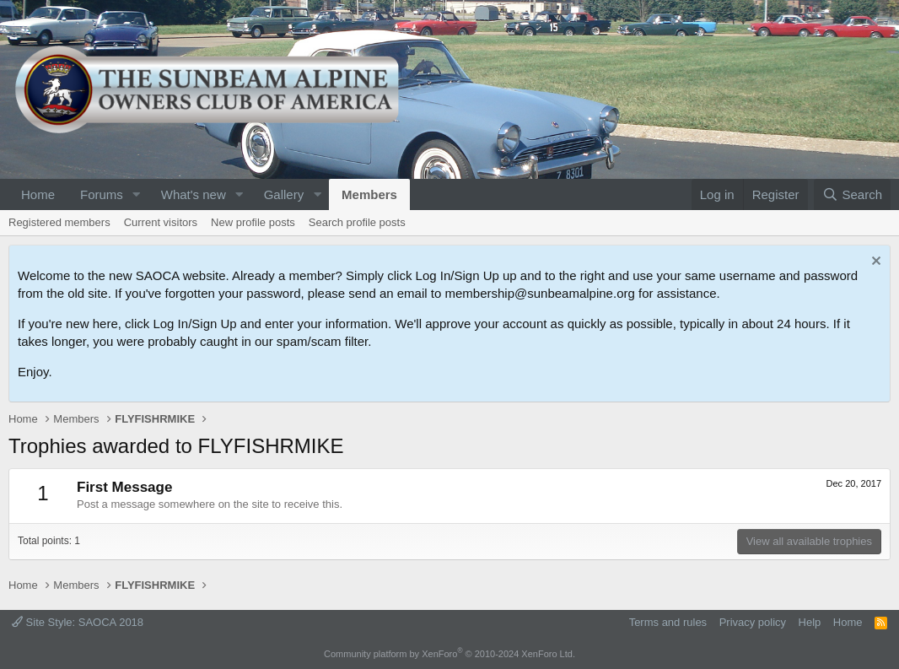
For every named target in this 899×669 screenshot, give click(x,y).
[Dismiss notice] (874, 263)
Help (810, 622)
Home (38, 194)
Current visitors (160, 222)
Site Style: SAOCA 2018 (77, 622)
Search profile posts (357, 222)
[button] (136, 194)
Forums (101, 194)
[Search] (852, 194)
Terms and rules (668, 622)
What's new (193, 194)
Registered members (59, 222)
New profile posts (253, 222)
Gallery (284, 194)
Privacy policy (752, 622)
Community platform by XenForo (449, 654)
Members (369, 194)
